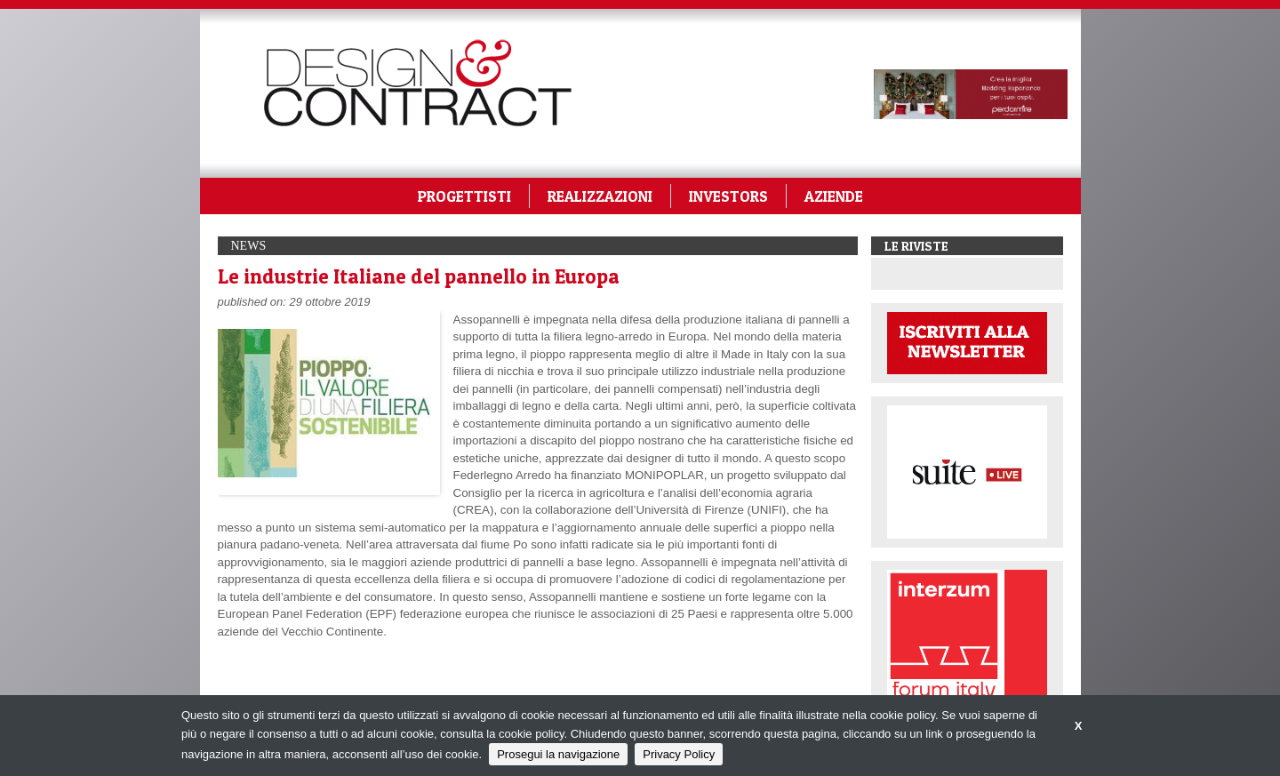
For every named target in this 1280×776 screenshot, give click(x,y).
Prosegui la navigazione (558, 754)
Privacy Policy (679, 754)
